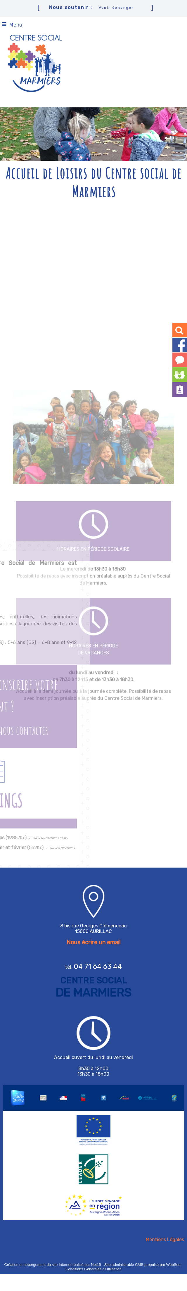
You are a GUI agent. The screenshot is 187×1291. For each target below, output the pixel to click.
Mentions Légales (165, 1239)
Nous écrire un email (93, 942)
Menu (15, 25)
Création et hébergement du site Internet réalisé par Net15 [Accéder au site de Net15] (52, 1264)
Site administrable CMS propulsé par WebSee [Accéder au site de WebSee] (142, 1264)
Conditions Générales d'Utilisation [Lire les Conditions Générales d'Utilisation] (93, 1269)
